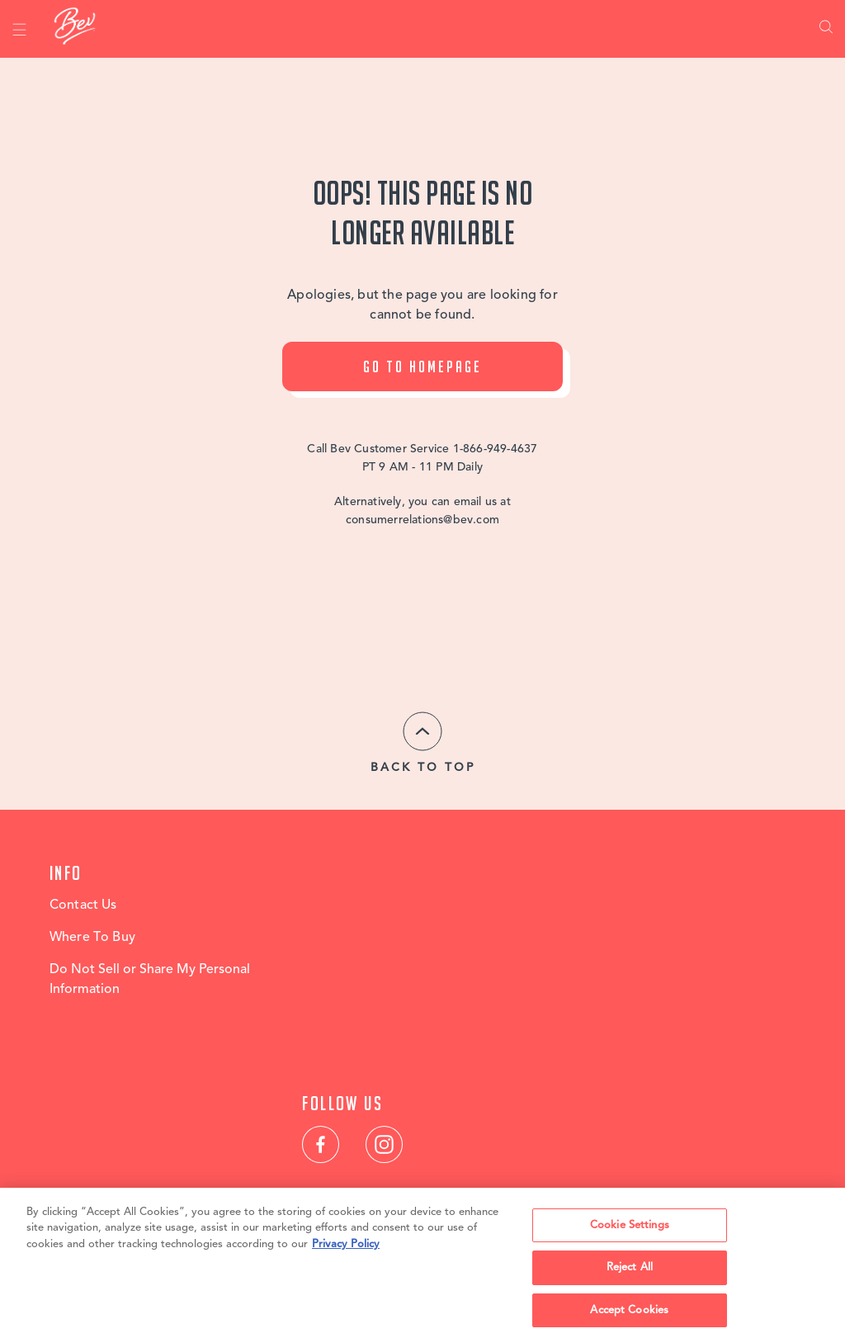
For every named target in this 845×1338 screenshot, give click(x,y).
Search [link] (825, 29)
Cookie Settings (629, 1230)
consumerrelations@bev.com (422, 520)
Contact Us (83, 905)
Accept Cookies (629, 1316)
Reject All (630, 1273)
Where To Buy (92, 937)
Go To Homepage (422, 366)
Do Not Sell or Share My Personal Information (150, 979)
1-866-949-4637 (495, 449)
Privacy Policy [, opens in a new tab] (346, 1249)
